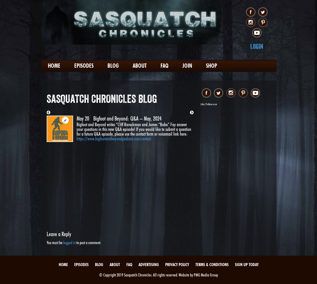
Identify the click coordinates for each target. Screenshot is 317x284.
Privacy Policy (177, 264)
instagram (251, 22)
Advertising (149, 264)
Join (187, 65)
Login (256, 46)
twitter (263, 12)
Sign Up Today (247, 264)
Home (54, 65)
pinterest (263, 22)
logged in (69, 242)
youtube (257, 33)
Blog (113, 65)
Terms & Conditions (212, 264)
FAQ (165, 65)
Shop (211, 65)
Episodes (84, 65)
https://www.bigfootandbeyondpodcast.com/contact (114, 139)
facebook (251, 12)
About (140, 65)
